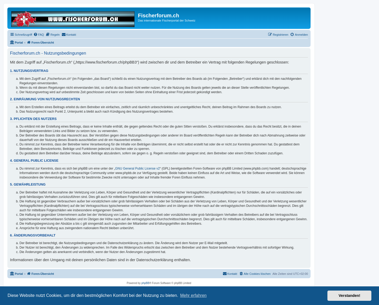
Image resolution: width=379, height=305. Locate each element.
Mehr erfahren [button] (193, 295)
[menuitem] (38, 34)
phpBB (145, 283)
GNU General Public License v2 (137, 168)
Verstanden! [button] (349, 295)
